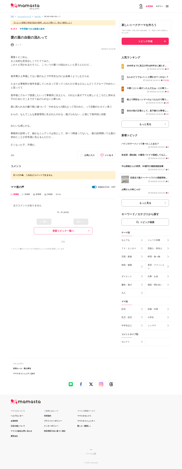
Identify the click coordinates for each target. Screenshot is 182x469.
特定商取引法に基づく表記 (54, 431)
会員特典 (14, 421)
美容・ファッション (156, 266)
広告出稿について (18, 426)
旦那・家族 (126, 256)
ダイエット (126, 276)
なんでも (125, 240)
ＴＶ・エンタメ (128, 248)
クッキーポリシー (51, 426)
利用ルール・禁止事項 (22, 368)
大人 (123, 293)
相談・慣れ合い (155, 284)
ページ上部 (91, 453)
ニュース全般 (154, 240)
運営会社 (14, 436)
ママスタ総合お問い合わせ (21, 431)
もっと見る (145, 124)
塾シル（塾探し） (84, 426)
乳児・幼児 (126, 317)
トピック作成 (145, 41)
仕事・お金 (153, 276)
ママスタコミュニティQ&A (24, 373)
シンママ (152, 325)
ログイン (159, 6)
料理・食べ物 (154, 256)
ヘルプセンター (17, 416)
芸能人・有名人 (155, 248)
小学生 (151, 317)
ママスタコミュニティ (86, 421)
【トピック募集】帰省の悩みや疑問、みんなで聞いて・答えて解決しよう (42, 23)
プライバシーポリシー (53, 421)
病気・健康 (126, 265)
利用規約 (47, 416)
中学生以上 (126, 325)
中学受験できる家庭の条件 (32, 29)
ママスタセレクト (84, 416)
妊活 (123, 309)
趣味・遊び (126, 284)
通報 (12, 155)
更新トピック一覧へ (63, 231)
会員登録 (149, 6)
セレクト (125, 342)
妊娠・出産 (153, 309)
